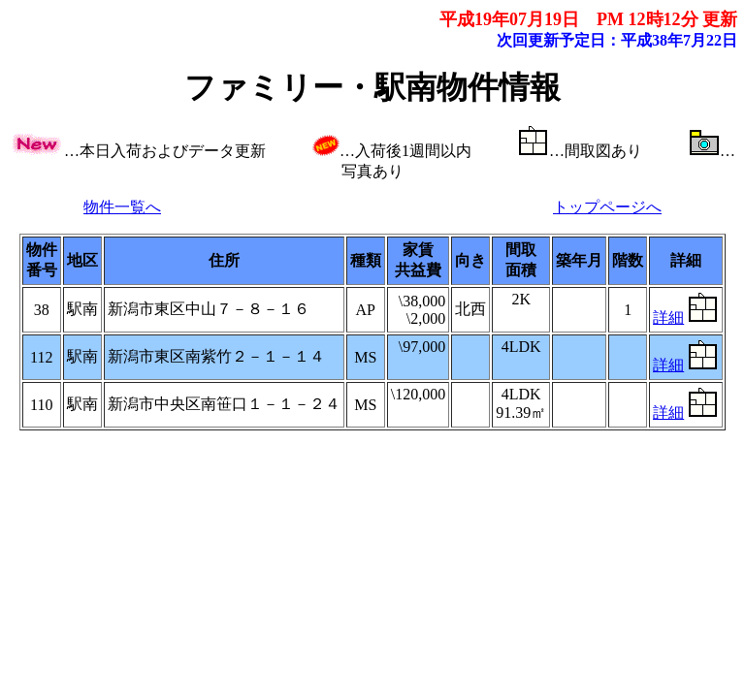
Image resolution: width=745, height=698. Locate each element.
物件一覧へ (122, 207)
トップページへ (607, 207)
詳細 (668, 317)
